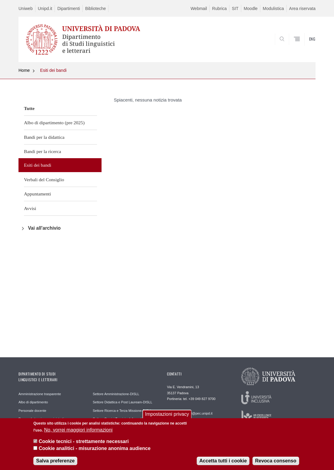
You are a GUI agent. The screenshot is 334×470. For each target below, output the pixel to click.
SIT (235, 8)
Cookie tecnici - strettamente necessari (84, 442)
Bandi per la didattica (44, 137)
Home (24, 70)
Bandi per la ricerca (42, 151)
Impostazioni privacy (167, 414)
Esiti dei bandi (53, 70)
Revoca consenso (275, 461)
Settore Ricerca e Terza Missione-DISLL (122, 410)
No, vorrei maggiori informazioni (78, 430)
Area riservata (302, 8)
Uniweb (25, 8)
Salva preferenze (55, 461)
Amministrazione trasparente (39, 394)
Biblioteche (95, 8)
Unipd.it (45, 8)
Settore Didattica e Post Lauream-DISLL (122, 402)
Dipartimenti (68, 8)
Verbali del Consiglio (44, 179)
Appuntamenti (37, 193)
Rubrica (219, 8)
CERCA (306, 47)
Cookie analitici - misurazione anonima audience (95, 448)
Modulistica (273, 8)
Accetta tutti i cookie (223, 461)
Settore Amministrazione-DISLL (116, 394)
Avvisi (30, 208)
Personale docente (32, 410)
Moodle (251, 8)
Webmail (199, 8)
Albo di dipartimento (33, 402)
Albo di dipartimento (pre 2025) (54, 122)
